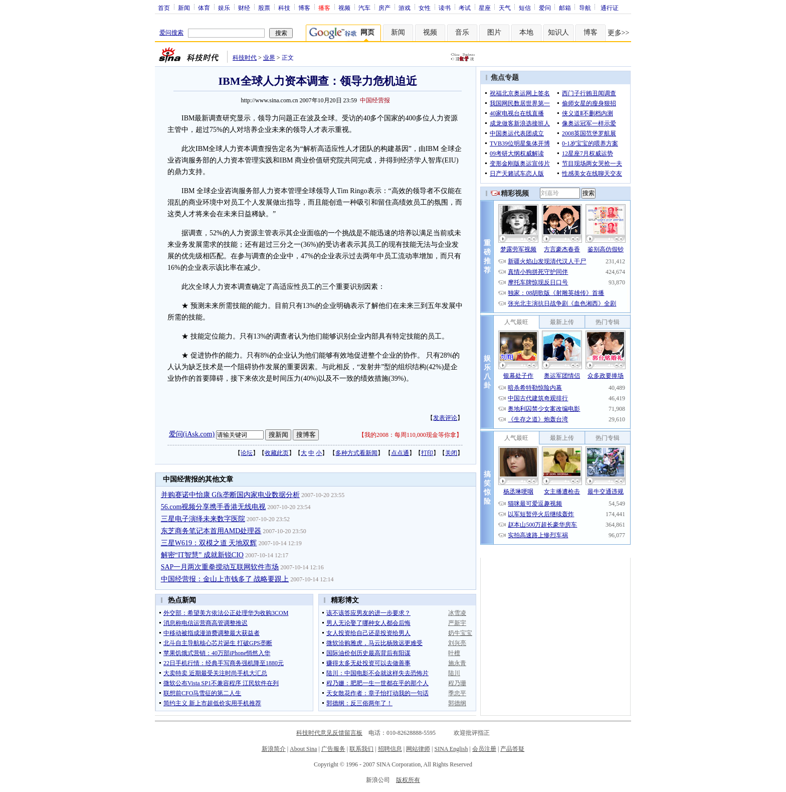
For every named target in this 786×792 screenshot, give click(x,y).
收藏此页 (277, 452)
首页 (164, 8)
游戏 (405, 8)
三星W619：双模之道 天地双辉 (209, 543)
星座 (485, 8)
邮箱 (565, 8)
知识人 (558, 32)
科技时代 (245, 57)
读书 (445, 8)
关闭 (451, 452)
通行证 (610, 8)
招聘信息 (390, 748)
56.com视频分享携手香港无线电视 (213, 507)
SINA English (451, 748)
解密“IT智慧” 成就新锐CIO (202, 555)
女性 (425, 8)
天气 (505, 8)
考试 (465, 8)
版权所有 (408, 779)
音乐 (462, 32)
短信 (525, 8)
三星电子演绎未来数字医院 (203, 519)
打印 (427, 452)
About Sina (303, 748)
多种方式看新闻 (356, 452)
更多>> (619, 33)
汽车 (364, 8)
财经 (244, 8)
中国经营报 (375, 100)
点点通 (400, 452)
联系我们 (361, 748)
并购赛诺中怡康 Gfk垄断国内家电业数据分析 (230, 495)
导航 (585, 8)
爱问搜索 (171, 32)
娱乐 (224, 8)
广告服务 (333, 748)
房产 (384, 8)
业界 (269, 57)
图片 (494, 32)
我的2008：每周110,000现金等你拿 (410, 434)
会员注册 (484, 748)
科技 (284, 8)
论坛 (247, 452)
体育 (204, 8)
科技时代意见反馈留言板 (329, 732)
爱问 (545, 8)
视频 (344, 8)
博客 (304, 8)
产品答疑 (512, 748)
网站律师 (418, 748)
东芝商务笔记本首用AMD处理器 (211, 531)
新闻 (184, 8)
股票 (264, 8)
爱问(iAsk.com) (192, 434)
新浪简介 (274, 748)
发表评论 (445, 417)
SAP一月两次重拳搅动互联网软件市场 (220, 567)
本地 (526, 32)
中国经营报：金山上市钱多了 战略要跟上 (225, 579)
